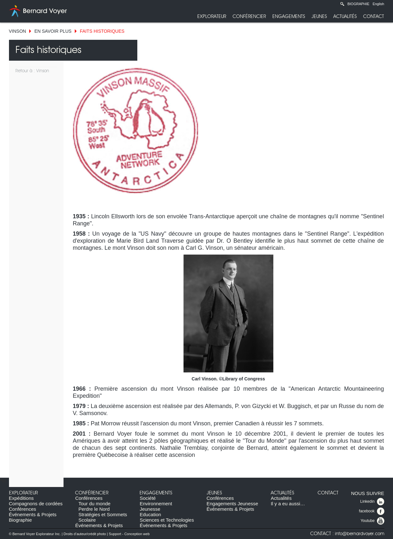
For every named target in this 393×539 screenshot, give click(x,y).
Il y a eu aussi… (288, 503)
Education (150, 514)
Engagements (288, 16)
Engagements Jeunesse (232, 503)
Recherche (342, 4)
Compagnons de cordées (36, 503)
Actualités (345, 16)
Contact (373, 16)
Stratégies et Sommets (102, 514)
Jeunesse (150, 509)
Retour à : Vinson (32, 71)
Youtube (372, 521)
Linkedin (372, 502)
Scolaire (87, 520)
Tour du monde (94, 503)
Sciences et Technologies (167, 520)
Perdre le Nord (94, 509)
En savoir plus (53, 31)
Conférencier (249, 16)
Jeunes (319, 16)
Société (148, 498)
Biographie (358, 4)
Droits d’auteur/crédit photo (85, 534)
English (378, 4)
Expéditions (21, 498)
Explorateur (211, 16)
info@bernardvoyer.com (359, 534)
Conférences (22, 509)
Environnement (156, 503)
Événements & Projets (32, 514)
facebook (371, 511)
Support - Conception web (129, 534)
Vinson (17, 31)
